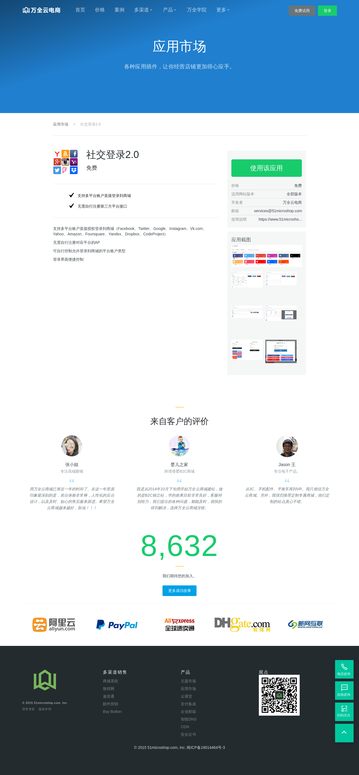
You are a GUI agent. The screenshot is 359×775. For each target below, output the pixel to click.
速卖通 (108, 696)
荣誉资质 (28, 709)
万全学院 (197, 10)
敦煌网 (108, 688)
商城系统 (110, 681)
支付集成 (188, 704)
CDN (185, 727)
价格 (100, 10)
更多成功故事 (179, 590)
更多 (223, 10)
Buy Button (112, 711)
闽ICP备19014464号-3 (206, 747)
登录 (327, 10)
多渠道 (143, 10)
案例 (119, 10)
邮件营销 (110, 704)
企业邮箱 (188, 711)
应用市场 (60, 124)
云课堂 (186, 696)
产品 (170, 10)
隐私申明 (45, 709)
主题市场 (188, 681)
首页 (80, 10)
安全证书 (188, 734)
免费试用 (302, 10)
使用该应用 (266, 168)
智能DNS (189, 719)
